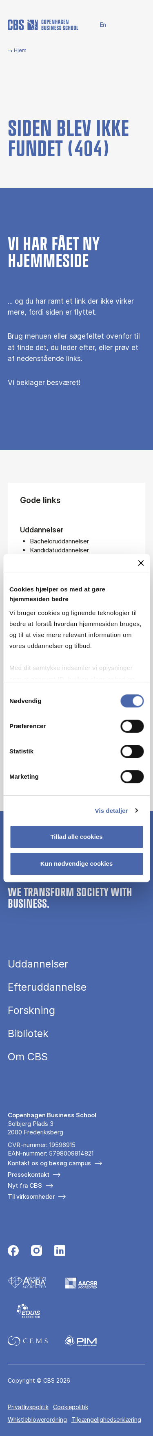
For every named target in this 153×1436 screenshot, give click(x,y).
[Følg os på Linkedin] (59, 1251)
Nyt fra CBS (25, 1185)
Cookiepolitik (70, 1406)
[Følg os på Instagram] (36, 1251)
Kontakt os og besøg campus (49, 1163)
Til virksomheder (31, 1196)
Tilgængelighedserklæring (106, 1419)
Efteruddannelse (47, 987)
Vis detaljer (111, 810)
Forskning (31, 1010)
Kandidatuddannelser (59, 550)
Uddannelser (38, 964)
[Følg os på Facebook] (13, 1251)
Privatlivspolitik (28, 1406)
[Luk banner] (141, 563)
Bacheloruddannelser (59, 541)
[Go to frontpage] (43, 25)
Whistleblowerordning (37, 1419)
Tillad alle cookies (76, 836)
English (98, 25)
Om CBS (28, 1057)
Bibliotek (28, 1034)
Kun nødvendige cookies (76, 863)
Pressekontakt (28, 1174)
